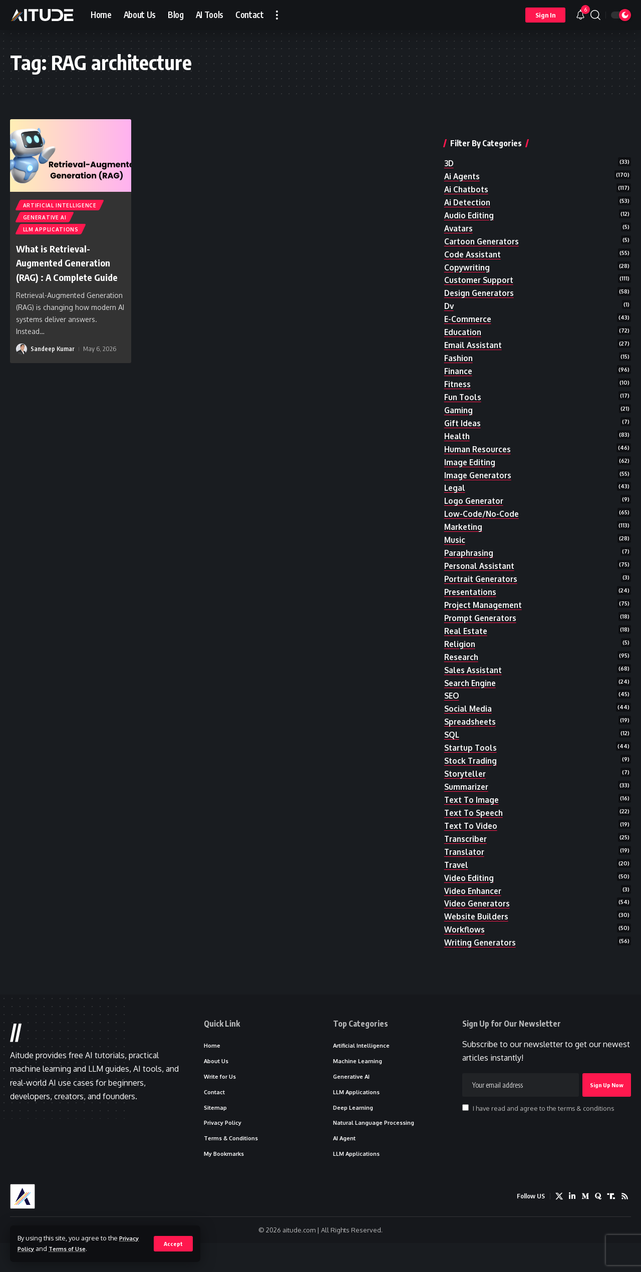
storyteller (467, 784)
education (463, 320)
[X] (556, 1225)
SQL (452, 743)
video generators (479, 920)
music (455, 538)
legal (455, 484)
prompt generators (482, 620)
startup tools (471, 756)
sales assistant (474, 675)
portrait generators (483, 579)
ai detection (469, 185)
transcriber (467, 852)
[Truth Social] (610, 1225)
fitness (458, 375)
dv (449, 293)
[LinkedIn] (570, 1225)
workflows (465, 947)
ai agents (463, 157)
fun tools (463, 389)
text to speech (475, 824)
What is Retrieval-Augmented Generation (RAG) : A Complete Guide (70, 273)
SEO (452, 702)
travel (457, 879)
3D (449, 144)
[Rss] (624, 1225)
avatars (459, 212)
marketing (464, 525)
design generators (481, 280)
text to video (472, 838)
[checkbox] (465, 1131)
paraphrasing (470, 552)
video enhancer (474, 906)
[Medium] (583, 1225)
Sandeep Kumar (53, 368)
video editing (470, 892)
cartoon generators (484, 225)
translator (465, 865)
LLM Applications (51, 233)
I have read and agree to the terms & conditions (543, 1132)
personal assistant (481, 566)
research (462, 661)
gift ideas (463, 416)
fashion (459, 348)
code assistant (473, 239)
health (457, 430)
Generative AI (45, 219)
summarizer (467, 797)
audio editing (470, 198)
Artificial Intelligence (60, 206)
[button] (173, 1243)
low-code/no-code (482, 511)
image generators (479, 471)
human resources (478, 443)
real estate (467, 634)
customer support (480, 266)
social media (468, 716)
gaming (459, 403)
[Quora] (597, 1225)
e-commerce (468, 307)
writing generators (482, 961)
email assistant (474, 335)
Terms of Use (72, 1248)
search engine (472, 689)
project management (485, 606)
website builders (477, 933)
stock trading (471, 770)
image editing (470, 457)
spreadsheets (471, 729)
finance (459, 362)
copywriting (468, 253)
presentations (472, 593)
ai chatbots (467, 171)
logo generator (475, 498)
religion (460, 648)
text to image (472, 811)
